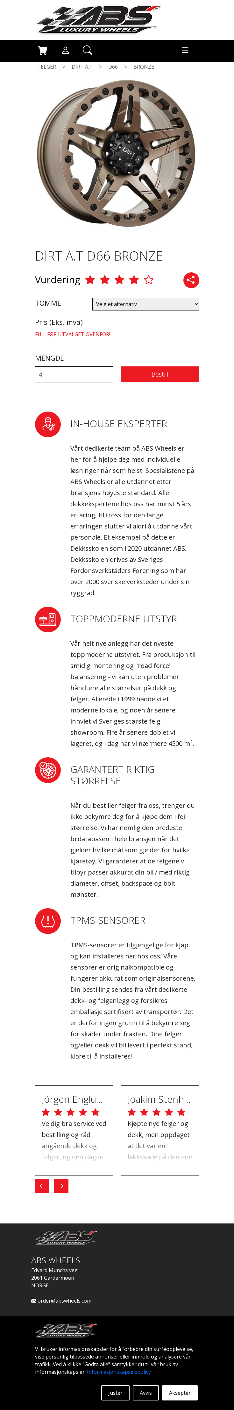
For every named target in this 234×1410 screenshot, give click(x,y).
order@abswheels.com (61, 1300)
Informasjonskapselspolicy (119, 1371)
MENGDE (49, 358)
